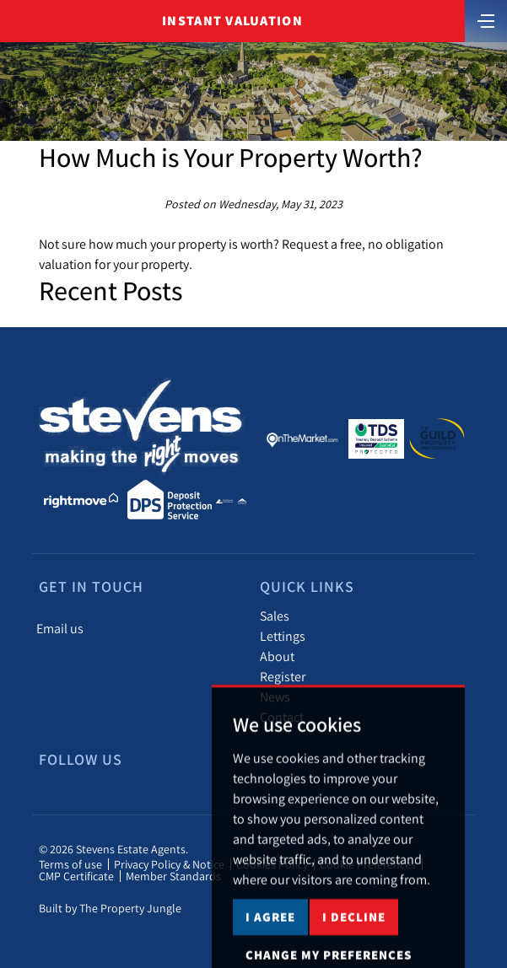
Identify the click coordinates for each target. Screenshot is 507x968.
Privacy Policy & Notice (169, 864)
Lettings (282, 635)
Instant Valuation (232, 21)
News (275, 696)
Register (282, 676)
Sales (274, 615)
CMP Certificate (76, 876)
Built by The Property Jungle (110, 908)
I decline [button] (354, 944)
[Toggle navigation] (485, 19)
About (277, 656)
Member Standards (173, 876)
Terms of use (70, 864)
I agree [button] (270, 944)
